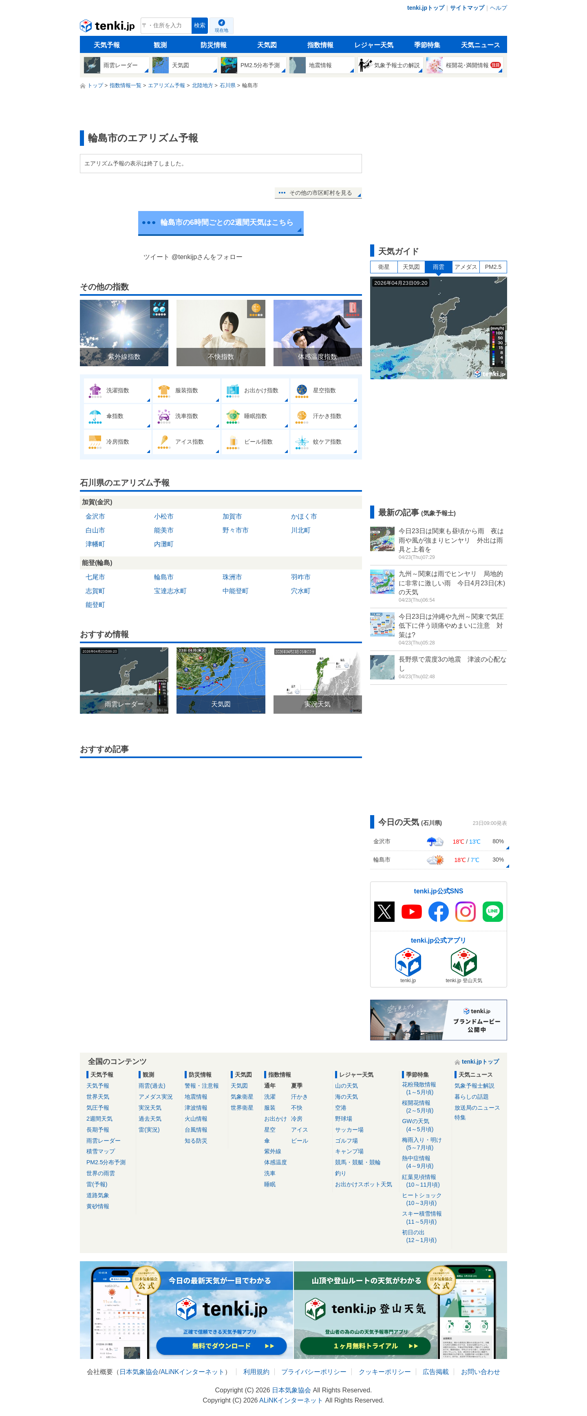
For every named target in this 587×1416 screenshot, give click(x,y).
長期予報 (97, 1129)
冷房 (296, 1118)
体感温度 (275, 1162)
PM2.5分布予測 (106, 1162)
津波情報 (196, 1107)
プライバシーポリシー (313, 1371)
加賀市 (232, 516)
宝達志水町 (170, 590)
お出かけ (275, 1118)
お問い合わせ (480, 1371)
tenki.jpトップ (425, 7)
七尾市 (95, 577)
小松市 (164, 516)
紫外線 (272, 1151)
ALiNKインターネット (193, 1371)
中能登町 (236, 590)
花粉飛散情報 (425, 1088)
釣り (340, 1173)
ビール (299, 1140)
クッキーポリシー (385, 1371)
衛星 (384, 267)
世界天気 (97, 1096)
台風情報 (196, 1129)
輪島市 (164, 577)
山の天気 (346, 1085)
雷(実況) (149, 1129)
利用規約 (256, 1371)
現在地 (221, 30)
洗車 (270, 1173)
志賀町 (95, 590)
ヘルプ (498, 7)
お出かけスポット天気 (363, 1184)
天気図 (267, 45)
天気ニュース (480, 45)
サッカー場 (349, 1129)
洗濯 (270, 1096)
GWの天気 (425, 1125)
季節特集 (427, 45)
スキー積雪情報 (425, 1217)
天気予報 (107, 45)
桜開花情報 (425, 1107)
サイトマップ (467, 7)
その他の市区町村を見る (320, 192)
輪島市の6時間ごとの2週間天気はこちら (227, 222)
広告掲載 (436, 1371)
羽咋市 (301, 577)
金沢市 (95, 516)
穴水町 (301, 590)
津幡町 (95, 544)
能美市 (164, 530)
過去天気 (150, 1118)
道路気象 (97, 1195)
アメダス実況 (156, 1096)
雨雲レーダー (103, 1140)
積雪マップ (100, 1151)
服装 (270, 1107)
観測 (160, 45)
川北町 (301, 530)
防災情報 (214, 45)
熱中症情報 (425, 1162)
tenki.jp (108, 28)
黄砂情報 (97, 1206)
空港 (340, 1107)
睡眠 (270, 1184)
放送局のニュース (477, 1107)
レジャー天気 (373, 45)
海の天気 (346, 1096)
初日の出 (425, 1236)
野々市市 (236, 530)
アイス (299, 1129)
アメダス (466, 267)
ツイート (156, 256)
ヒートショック (425, 1199)
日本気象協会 (139, 1371)
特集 (460, 1117)
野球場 (343, 1118)
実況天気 (150, 1107)
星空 (270, 1129)
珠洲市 (232, 577)
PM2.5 (493, 267)
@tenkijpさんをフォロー (207, 256)
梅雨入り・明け (425, 1144)
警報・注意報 (202, 1085)
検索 (199, 25)
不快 (296, 1107)
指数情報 (320, 45)
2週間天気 (99, 1118)
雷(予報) (96, 1184)
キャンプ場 (349, 1151)
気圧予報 (97, 1107)
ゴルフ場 (346, 1140)
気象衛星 (242, 1096)
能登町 (95, 604)
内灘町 (164, 544)
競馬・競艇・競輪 (358, 1162)
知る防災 (196, 1140)
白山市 (95, 530)
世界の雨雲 (100, 1173)
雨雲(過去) (152, 1085)
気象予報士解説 (474, 1085)
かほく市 (304, 516)
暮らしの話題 (472, 1096)
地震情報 (196, 1096)
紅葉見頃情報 (425, 1181)
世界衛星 (242, 1107)
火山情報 (196, 1118)
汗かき (299, 1096)
